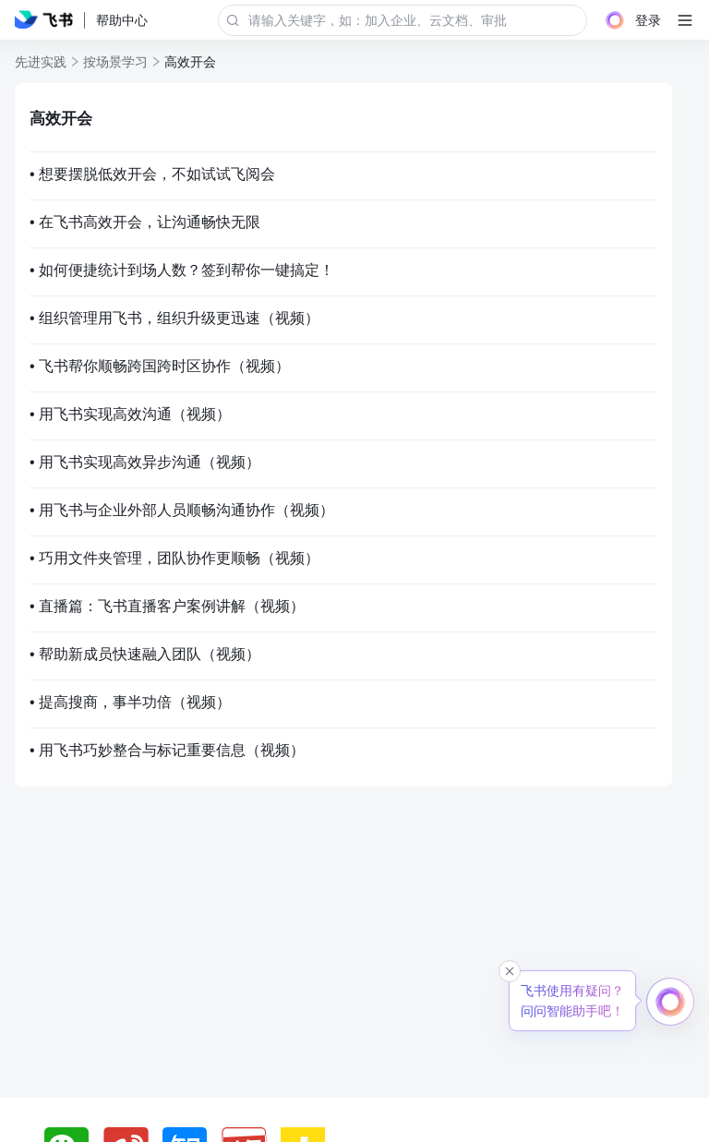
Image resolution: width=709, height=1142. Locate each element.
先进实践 (40, 61)
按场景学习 (115, 61)
